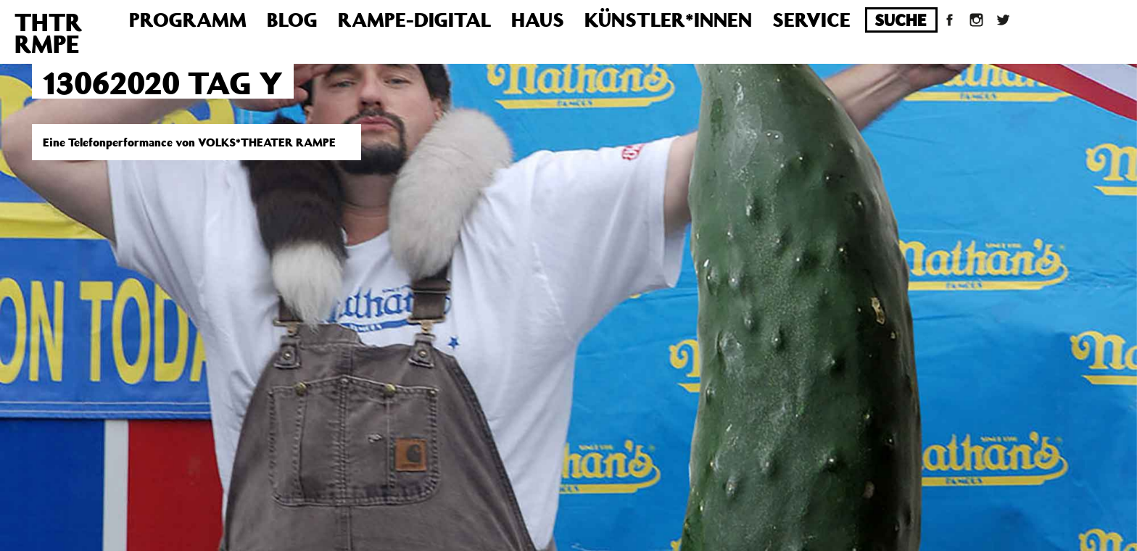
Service (811, 19)
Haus (537, 19)
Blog (292, 19)
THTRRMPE (48, 32)
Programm (188, 19)
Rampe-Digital (414, 19)
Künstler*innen (668, 19)
